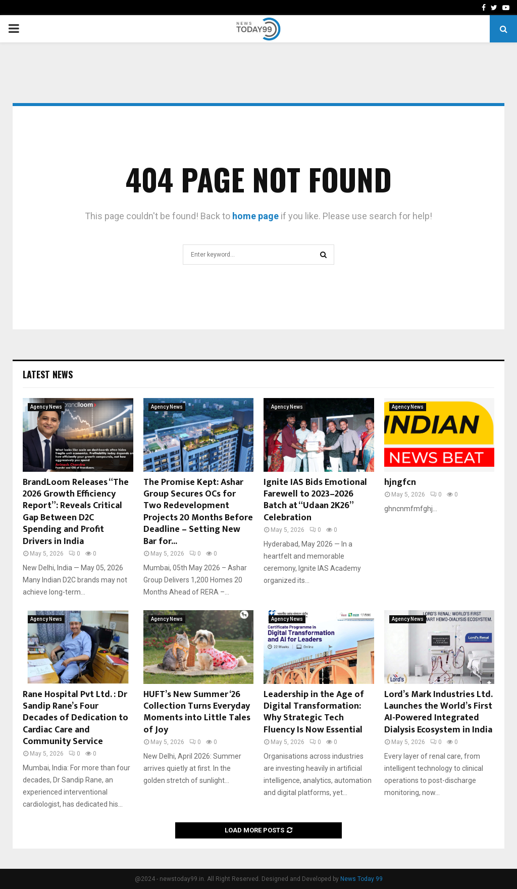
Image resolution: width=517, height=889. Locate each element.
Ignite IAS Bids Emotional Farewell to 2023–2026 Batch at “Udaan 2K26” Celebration (315, 500)
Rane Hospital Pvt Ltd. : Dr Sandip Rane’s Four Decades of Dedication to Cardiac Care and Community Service (75, 718)
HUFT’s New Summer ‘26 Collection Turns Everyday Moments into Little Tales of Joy (196, 712)
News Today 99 (361, 878)
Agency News (46, 407)
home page (255, 216)
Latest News (48, 374)
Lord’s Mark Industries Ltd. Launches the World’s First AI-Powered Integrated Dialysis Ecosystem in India (438, 712)
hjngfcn (400, 482)
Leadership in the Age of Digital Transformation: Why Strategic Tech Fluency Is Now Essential (314, 712)
